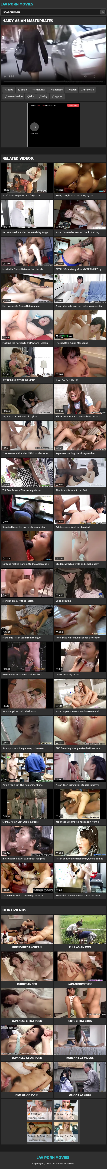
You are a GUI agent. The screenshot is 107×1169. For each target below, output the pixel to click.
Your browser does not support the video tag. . (53, 55)
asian (24, 90)
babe (10, 90)
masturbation (15, 96)
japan (73, 90)
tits (32, 96)
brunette (89, 90)
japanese (57, 90)
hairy (44, 96)
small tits (39, 90)
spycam (59, 96)
